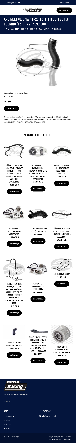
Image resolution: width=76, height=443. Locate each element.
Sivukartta (67, 439)
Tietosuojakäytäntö (55, 439)
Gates (26, 93)
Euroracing (10, 416)
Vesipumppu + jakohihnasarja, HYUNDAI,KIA (38, 286)
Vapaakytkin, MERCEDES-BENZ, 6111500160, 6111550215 (61, 350)
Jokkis (8, 420)
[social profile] (19, 3)
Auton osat (64, 10)
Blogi (8, 428)
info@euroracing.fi (65, 3)
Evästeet (68, 437)
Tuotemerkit (18, 93)
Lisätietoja (11, 108)
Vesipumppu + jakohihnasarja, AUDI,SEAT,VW (14, 231)
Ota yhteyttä (58, 437)
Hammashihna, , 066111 (62, 274)
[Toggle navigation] (6, 10)
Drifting (8, 424)
